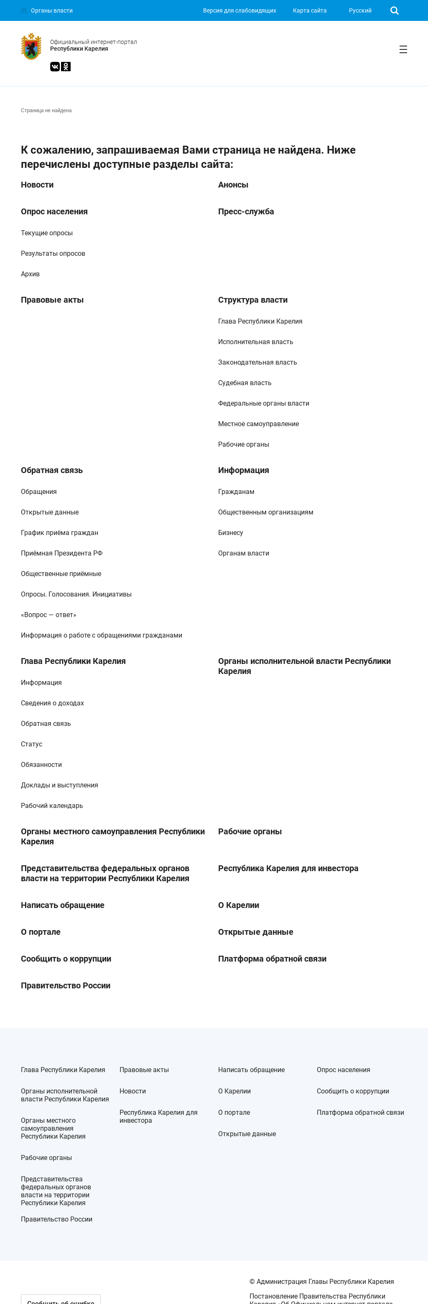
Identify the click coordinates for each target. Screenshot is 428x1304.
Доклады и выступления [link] (59, 785)
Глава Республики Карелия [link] (260, 321)
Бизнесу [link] (230, 533)
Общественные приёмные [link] (61, 574)
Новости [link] (37, 185)
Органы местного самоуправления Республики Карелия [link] (113, 836)
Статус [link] (31, 744)
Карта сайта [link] (310, 10)
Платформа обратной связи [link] (272, 959)
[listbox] (363, 10)
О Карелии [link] (238, 905)
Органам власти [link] (243, 553)
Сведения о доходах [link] (52, 703)
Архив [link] (30, 274)
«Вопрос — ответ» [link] (48, 615)
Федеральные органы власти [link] (263, 403)
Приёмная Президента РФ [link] (61, 553)
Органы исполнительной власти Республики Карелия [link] (304, 666)
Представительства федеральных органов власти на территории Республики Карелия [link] (105, 873)
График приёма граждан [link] (59, 533)
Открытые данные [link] (50, 512)
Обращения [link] (39, 492)
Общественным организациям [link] (265, 512)
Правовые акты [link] (52, 300)
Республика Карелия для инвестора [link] (288, 868)
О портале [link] (41, 932)
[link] (47, 10)
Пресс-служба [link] (246, 211)
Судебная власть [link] (245, 383)
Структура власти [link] (253, 300)
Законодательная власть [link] (257, 362)
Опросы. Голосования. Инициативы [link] (76, 594)
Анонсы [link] (233, 185)
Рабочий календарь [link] (52, 806)
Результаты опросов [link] (53, 253)
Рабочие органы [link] (243, 444)
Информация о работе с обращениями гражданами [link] (101, 635)
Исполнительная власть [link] (255, 342)
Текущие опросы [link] (47, 233)
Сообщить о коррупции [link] (66, 959)
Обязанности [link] (41, 765)
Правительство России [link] (65, 985)
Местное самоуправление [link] (258, 424)
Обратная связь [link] (52, 470)
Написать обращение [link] (62, 905)
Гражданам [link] (236, 492)
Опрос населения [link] (54, 211)
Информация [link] (243, 470)
